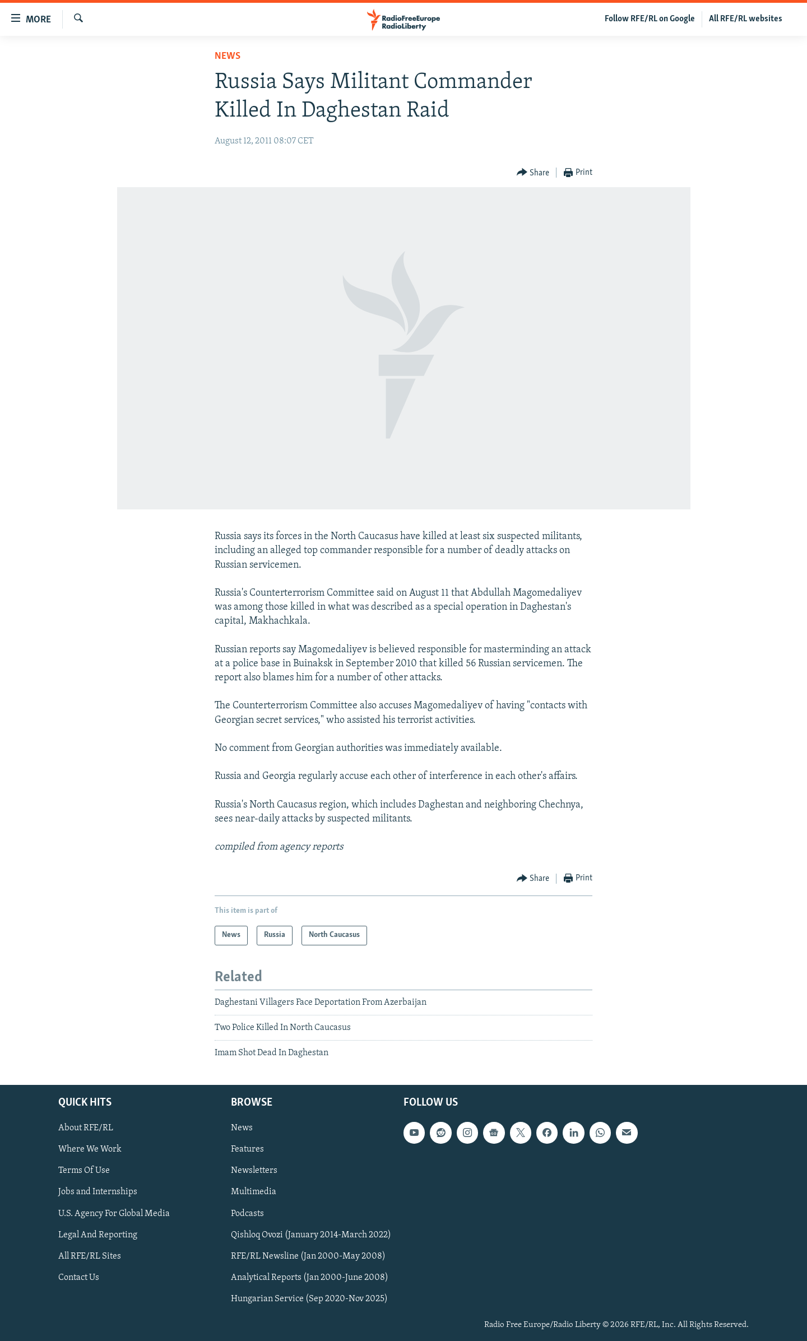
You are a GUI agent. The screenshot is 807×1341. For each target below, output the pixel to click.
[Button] (533, 172)
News (227, 56)
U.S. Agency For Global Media (114, 1213)
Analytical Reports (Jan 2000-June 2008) (309, 1277)
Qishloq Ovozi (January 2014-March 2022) (311, 1234)
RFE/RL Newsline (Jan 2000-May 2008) (308, 1255)
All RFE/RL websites (745, 19)
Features (247, 1149)
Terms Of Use (84, 1170)
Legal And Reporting (97, 1234)
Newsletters (254, 1170)
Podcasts (247, 1213)
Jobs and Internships (97, 1191)
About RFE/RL (85, 1128)
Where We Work (90, 1149)
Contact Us (78, 1277)
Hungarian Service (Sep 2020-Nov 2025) (309, 1298)
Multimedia (253, 1191)
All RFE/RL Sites (89, 1255)
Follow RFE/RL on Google (650, 19)
